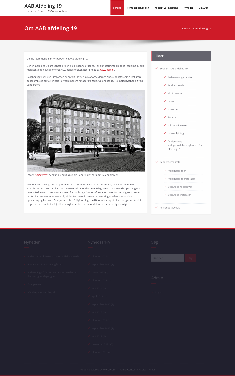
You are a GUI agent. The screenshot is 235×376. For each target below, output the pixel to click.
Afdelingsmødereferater (181, 177)
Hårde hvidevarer (178, 124)
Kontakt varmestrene (166, 7)
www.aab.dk (107, 69)
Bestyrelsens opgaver (180, 185)
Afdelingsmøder (177, 169)
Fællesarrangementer (180, 76)
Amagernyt (41, 174)
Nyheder (188, 7)
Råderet (172, 116)
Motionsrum (175, 92)
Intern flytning (176, 132)
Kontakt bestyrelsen (138, 7)
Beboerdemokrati (170, 160)
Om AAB (203, 7)
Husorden (173, 108)
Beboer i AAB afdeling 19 (174, 67)
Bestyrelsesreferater (179, 193)
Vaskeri (172, 100)
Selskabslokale (176, 84)
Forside (117, 7)
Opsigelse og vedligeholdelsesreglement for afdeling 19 (185, 143)
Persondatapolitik (170, 206)
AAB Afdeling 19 (43, 5)
